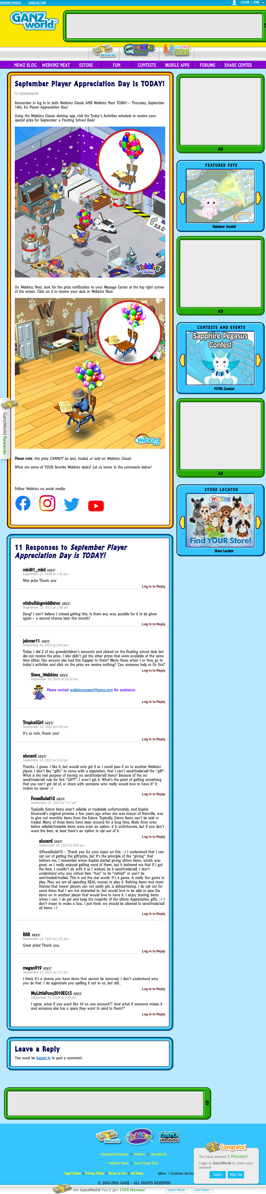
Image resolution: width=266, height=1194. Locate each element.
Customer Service (182, 1173)
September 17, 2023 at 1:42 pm (45, 574)
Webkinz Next (56, 65)
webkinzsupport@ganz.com (91, 690)
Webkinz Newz (139, 50)
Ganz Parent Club (146, 1163)
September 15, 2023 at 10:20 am (54, 679)
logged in (43, 1058)
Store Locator (224, 551)
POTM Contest (224, 389)
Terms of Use (117, 1173)
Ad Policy (137, 1173)
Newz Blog (25, 65)
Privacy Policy (94, 1173)
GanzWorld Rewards (114, 1154)
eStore (86, 65)
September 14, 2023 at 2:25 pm (45, 939)
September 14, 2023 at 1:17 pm (45, 972)
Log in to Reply (153, 586)
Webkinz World (10, 3)
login (244, 2)
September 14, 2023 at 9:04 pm (45, 645)
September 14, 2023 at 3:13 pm (45, 760)
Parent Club (177, 50)
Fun (116, 65)
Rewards (104, 50)
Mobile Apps (177, 65)
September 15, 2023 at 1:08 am (45, 607)
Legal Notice (72, 1173)
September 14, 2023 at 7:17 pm (53, 803)
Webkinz (139, 1154)
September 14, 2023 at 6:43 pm (45, 727)
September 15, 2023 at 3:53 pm (61, 845)
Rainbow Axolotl (224, 226)
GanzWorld (158, 1154)
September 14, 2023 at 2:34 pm (53, 997)
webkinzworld (28, 93)
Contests (147, 65)
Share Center (238, 65)
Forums (207, 65)
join (256, 2)
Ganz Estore (37, 3)
